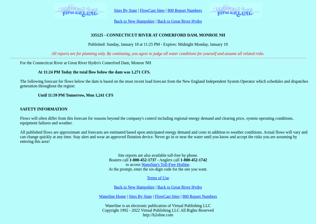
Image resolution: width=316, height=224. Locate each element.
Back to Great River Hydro (179, 21)
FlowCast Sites (152, 10)
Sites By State (125, 10)
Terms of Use (158, 178)
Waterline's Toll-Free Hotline (165, 164)
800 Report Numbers (185, 10)
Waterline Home (112, 196)
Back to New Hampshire (134, 21)
